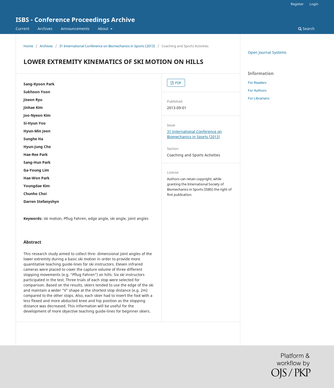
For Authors (257, 90)
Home (28, 46)
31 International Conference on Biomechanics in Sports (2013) (107, 46)
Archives (45, 28)
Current (22, 28)
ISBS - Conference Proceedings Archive (75, 19)
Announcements (75, 28)
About (103, 28)
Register (297, 4)
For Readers (257, 82)
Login (313, 4)
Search (306, 28)
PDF (177, 82)
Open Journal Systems (267, 52)
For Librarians (258, 98)
